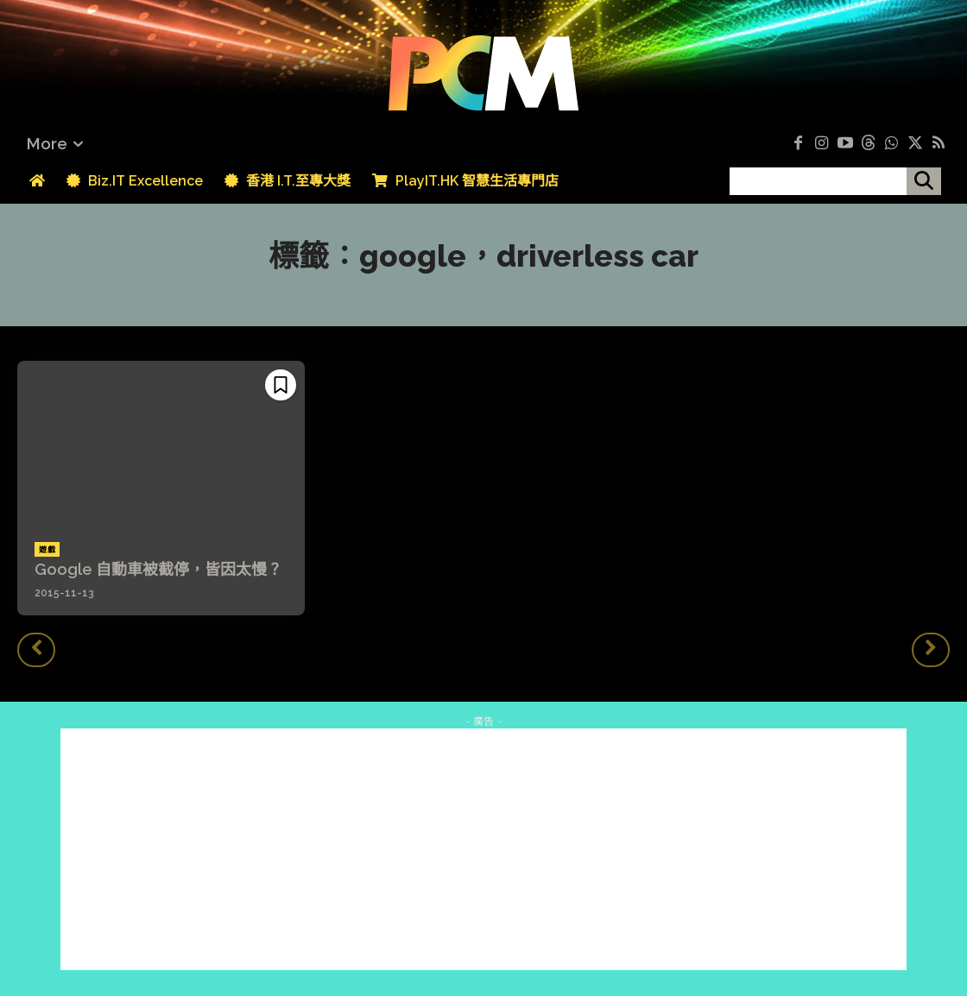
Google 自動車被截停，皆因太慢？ (158, 569)
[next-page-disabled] (931, 650)
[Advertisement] (483, 849)
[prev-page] (36, 650)
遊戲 (47, 549)
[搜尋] (924, 181)
